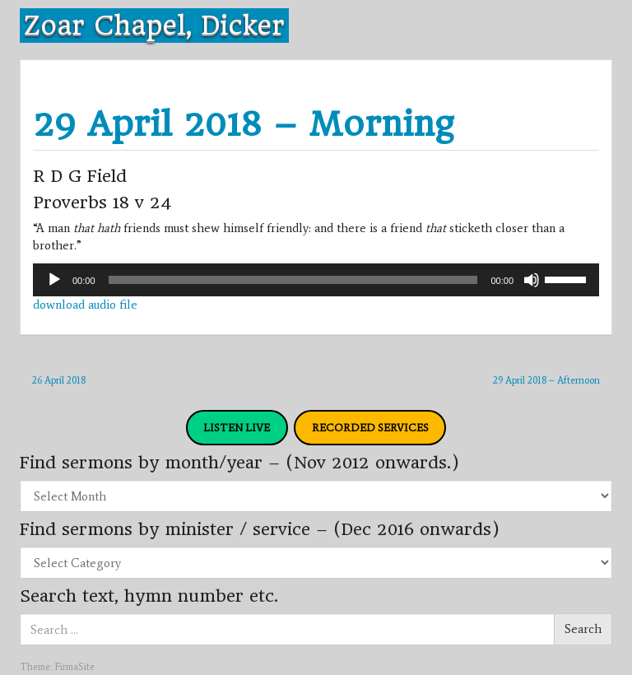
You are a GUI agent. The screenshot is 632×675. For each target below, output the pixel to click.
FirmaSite (74, 667)
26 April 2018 (59, 380)
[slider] (293, 280)
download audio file (85, 304)
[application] (316, 279)
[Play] (54, 280)
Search (583, 628)
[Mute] (531, 280)
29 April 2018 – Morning (243, 124)
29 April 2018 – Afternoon (546, 380)
